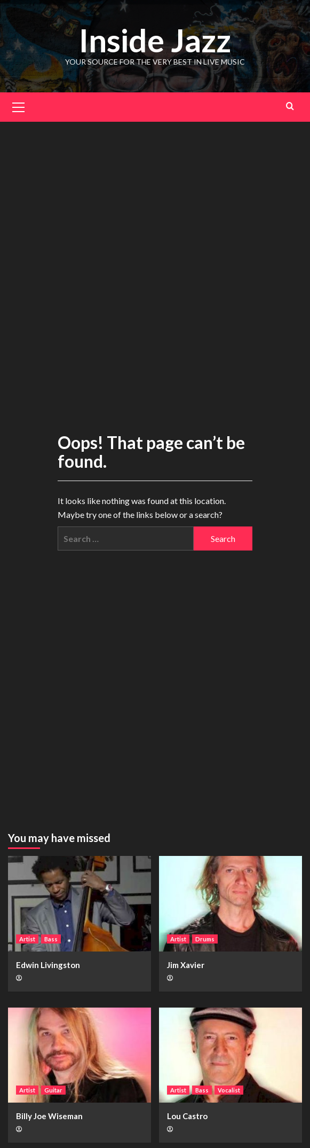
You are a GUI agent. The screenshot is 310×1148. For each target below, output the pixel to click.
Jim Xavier (185, 965)
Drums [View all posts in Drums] (204, 938)
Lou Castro (187, 1116)
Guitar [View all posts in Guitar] (53, 1090)
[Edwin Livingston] (79, 904)
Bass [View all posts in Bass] (51, 938)
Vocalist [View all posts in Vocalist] (229, 1090)
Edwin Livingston (48, 965)
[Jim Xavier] (230, 904)
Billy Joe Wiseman (49, 1116)
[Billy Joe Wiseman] (79, 1055)
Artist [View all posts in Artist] (27, 938)
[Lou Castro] (230, 1055)
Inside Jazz (155, 40)
